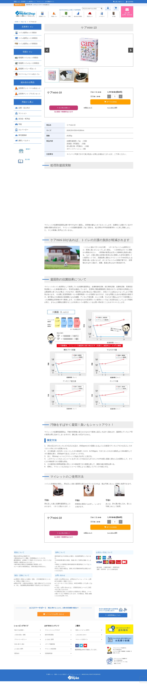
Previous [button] (47, 50)
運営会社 (16, 656)
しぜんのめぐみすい (81, 637)
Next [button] (130, 50)
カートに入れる (111, 103)
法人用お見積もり (64, 109)
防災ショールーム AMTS (82, 633)
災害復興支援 (48, 656)
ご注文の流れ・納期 (19, 637)
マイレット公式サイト (82, 642)
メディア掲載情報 (50, 647)
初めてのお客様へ (19, 633)
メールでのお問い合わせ (55, 617)
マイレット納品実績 (50, 651)
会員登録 (130, 1)
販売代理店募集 (49, 637)
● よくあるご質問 (113, 109)
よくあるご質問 (18, 651)
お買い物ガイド (119, 1)
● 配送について (89, 109)
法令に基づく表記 (19, 647)
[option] (89, 50)
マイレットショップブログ (52, 633)
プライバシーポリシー (20, 642)
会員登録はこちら (113, 618)
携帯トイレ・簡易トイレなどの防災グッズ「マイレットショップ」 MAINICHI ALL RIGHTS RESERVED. (74, 677)
